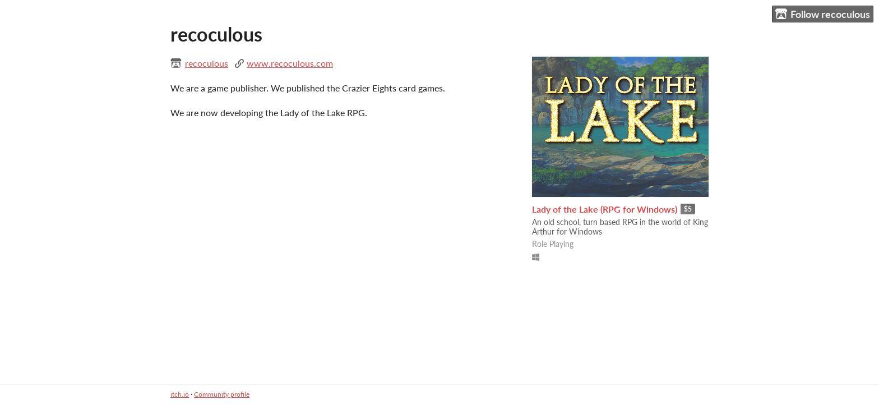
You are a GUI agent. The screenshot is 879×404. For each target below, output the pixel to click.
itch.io (179, 394)
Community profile (221, 394)
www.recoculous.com (290, 63)
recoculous (206, 63)
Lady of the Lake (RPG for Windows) (604, 209)
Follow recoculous (822, 14)
